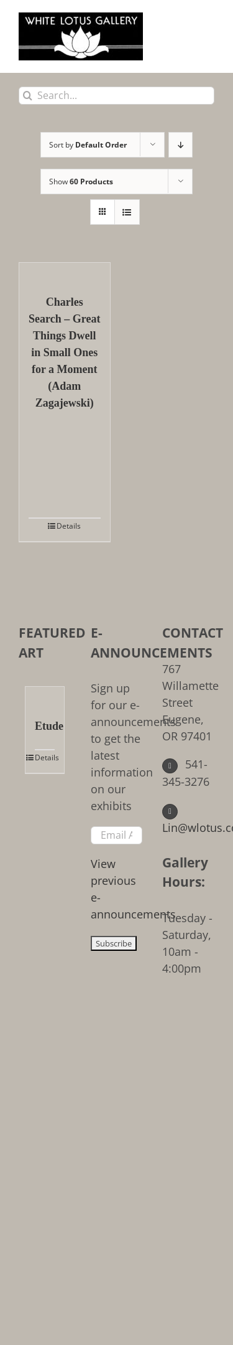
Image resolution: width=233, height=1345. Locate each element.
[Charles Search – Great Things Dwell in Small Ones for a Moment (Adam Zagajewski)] (64, 272)
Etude (45, 726)
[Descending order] (180, 145)
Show (81, 181)
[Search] (28, 96)
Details (69, 526)
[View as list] (127, 212)
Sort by (88, 144)
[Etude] (44, 696)
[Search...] (116, 96)
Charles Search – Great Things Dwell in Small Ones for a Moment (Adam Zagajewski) (64, 352)
